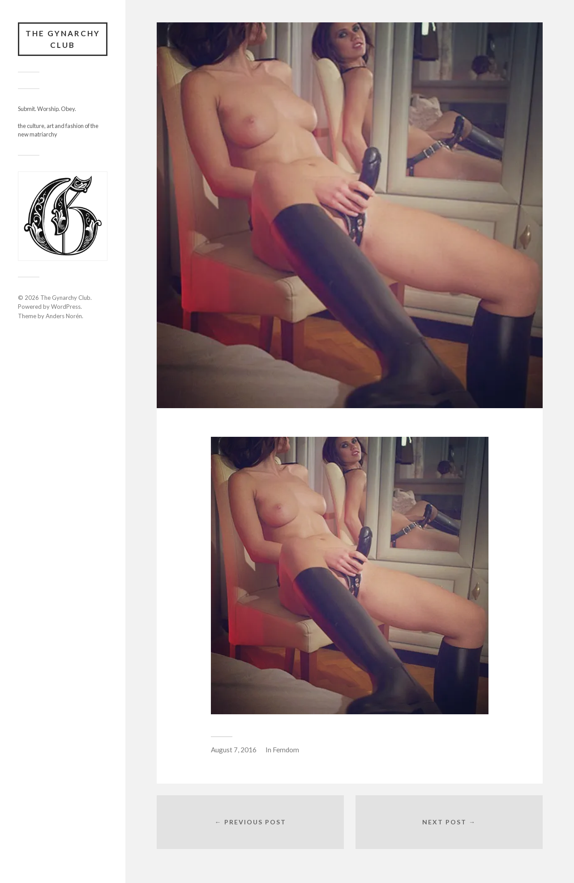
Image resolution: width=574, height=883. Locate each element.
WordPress (66, 306)
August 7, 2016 (234, 750)
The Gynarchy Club (63, 39)
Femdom (286, 750)
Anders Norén (64, 316)
